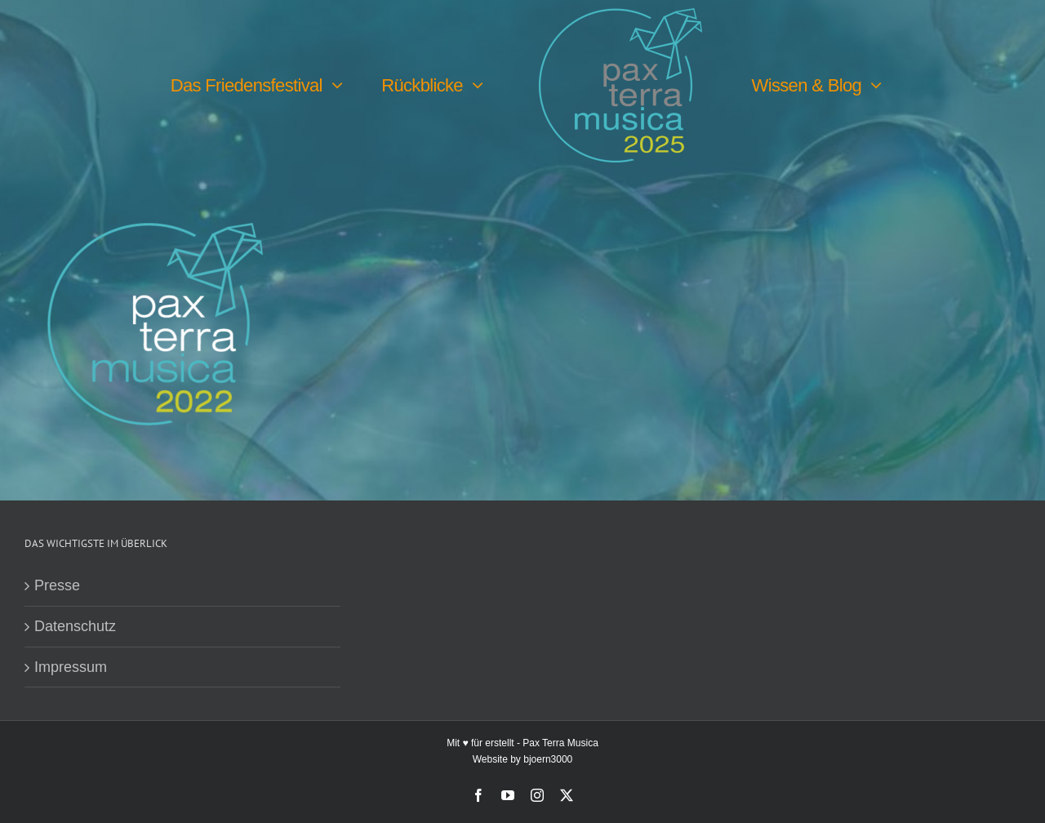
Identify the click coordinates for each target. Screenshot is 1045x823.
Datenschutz (75, 626)
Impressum (70, 667)
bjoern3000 (547, 759)
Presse (57, 585)
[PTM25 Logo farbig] (620, 15)
